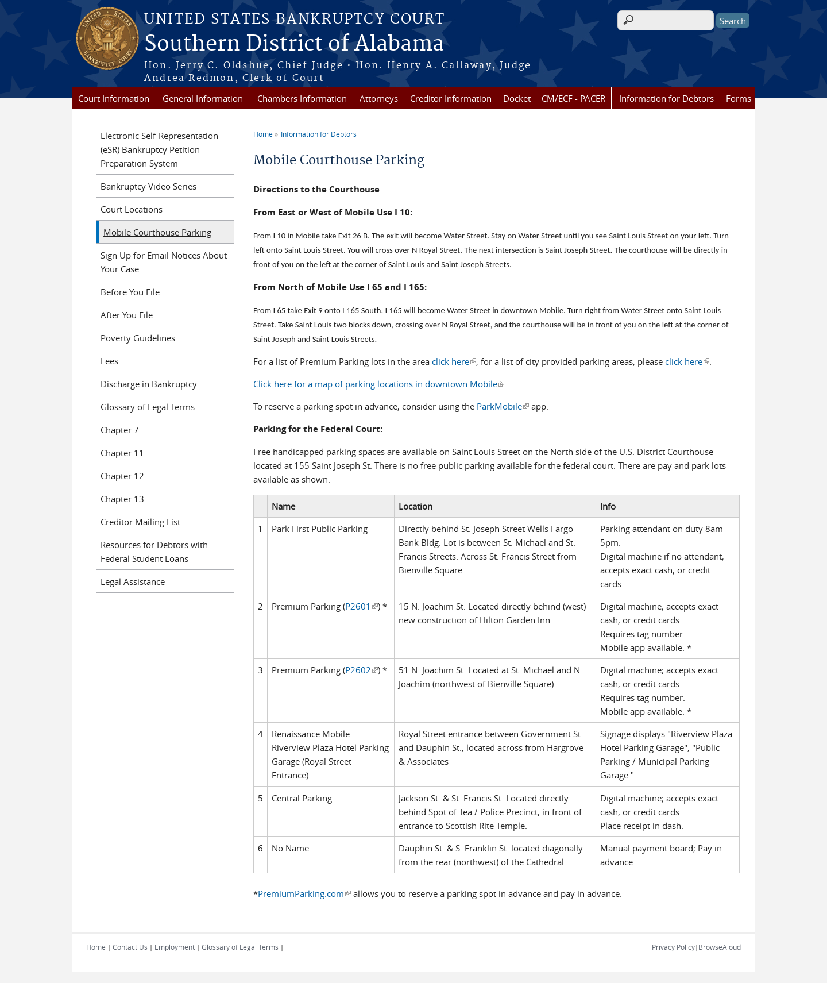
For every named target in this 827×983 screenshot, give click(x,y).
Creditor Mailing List (140, 521)
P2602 (361, 670)
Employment (174, 946)
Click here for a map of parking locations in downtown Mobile (378, 384)
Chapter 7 (120, 429)
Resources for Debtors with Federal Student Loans (154, 551)
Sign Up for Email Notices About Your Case (164, 262)
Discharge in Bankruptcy (149, 384)
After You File (127, 315)
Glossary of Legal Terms (148, 407)
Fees (109, 361)
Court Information (113, 98)
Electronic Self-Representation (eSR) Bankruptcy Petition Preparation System (159, 149)
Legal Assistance (133, 581)
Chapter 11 (122, 452)
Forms (738, 98)
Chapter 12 (122, 475)
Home (263, 133)
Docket (517, 98)
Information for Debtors (666, 98)
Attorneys (379, 98)
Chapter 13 (122, 498)
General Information (203, 98)
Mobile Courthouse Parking (157, 232)
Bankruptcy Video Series (148, 186)
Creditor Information (451, 98)
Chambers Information (302, 98)
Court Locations (132, 209)
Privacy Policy (673, 946)
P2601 (361, 606)
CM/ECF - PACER (573, 98)
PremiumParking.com (304, 893)
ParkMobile (503, 406)
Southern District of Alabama (294, 44)
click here (454, 361)
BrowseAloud (719, 946)
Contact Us (130, 946)
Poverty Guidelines (138, 338)
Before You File (130, 292)
